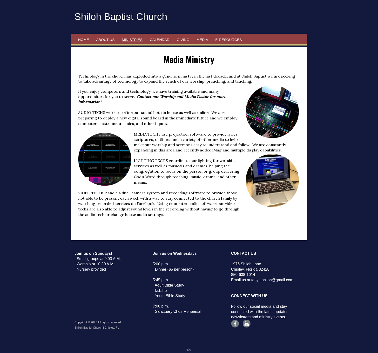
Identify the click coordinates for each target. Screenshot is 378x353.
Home (83, 40)
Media (202, 40)
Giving (183, 40)
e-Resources (228, 40)
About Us (105, 40)
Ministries (132, 40)
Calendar (159, 40)
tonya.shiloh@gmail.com (272, 280)
